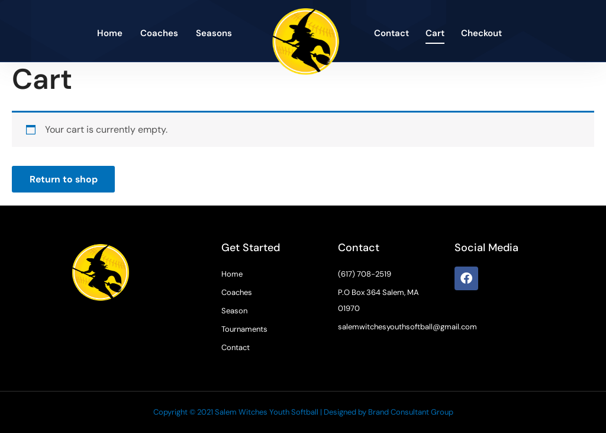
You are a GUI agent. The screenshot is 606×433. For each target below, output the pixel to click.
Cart (435, 33)
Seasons (214, 33)
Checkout (481, 33)
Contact (391, 33)
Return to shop (64, 179)
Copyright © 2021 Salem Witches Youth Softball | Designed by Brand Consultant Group (303, 412)
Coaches (159, 33)
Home (110, 33)
